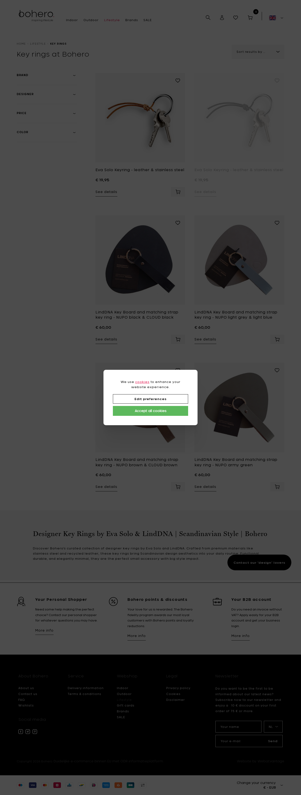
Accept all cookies (150, 411)
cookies (142, 382)
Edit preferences (150, 399)
